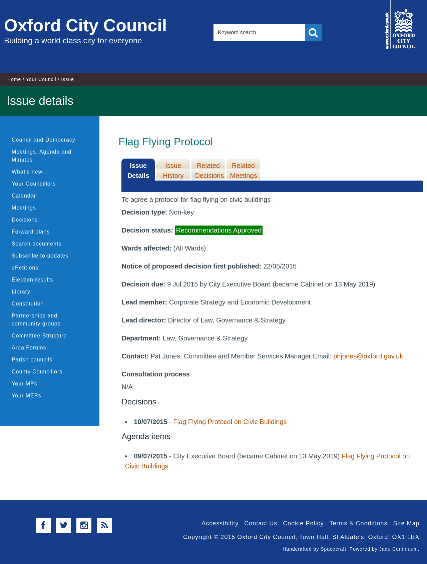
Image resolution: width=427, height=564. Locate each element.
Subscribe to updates (40, 256)
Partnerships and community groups (36, 319)
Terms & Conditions (358, 523)
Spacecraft (333, 549)
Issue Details (138, 170)
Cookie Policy (303, 523)
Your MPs (24, 383)
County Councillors (37, 371)
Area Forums (29, 347)
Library (21, 291)
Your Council (41, 79)
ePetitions (25, 268)
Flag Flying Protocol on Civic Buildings (230, 421)
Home (14, 79)
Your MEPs (26, 395)
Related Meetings (243, 170)
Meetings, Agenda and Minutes (41, 156)
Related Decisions (209, 170)
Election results (32, 279)
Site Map (406, 523)
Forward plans (31, 232)
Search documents (36, 244)
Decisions (25, 220)
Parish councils (32, 359)
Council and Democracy (43, 140)
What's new (27, 172)
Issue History (173, 170)
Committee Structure (39, 335)
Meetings (24, 208)
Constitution (28, 303)
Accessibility (220, 523)
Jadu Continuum (398, 549)
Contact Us (260, 523)
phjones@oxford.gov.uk (368, 356)
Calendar (24, 196)
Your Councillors (34, 184)
